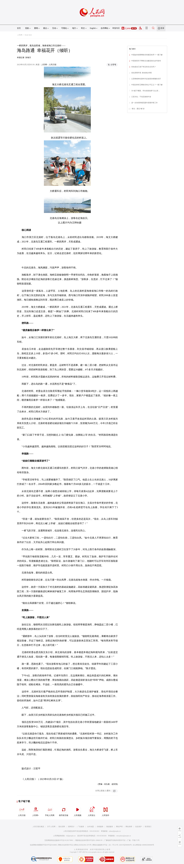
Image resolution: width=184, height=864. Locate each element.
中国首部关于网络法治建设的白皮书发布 (146, 61)
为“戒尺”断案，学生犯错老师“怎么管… (145, 91)
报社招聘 (61, 826)
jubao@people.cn (115, 831)
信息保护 (138, 826)
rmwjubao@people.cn (123, 836)
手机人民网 (49, 811)
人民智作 (105, 811)
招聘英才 (71, 826)
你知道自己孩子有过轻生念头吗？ (143, 67)
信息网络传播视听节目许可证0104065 (43, 845)
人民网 (19, 35)
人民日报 (22, 811)
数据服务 (109, 826)
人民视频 (77, 811)
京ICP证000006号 (125, 845)
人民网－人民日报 (48, 65)
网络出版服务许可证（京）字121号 (105, 845)
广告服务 (81, 826)
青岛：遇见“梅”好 (138, 109)
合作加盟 (90, 826)
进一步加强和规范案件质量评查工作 (144, 103)
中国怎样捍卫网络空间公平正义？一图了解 (147, 85)
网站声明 (119, 826)
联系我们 (148, 826)
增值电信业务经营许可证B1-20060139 (88, 840)
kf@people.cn (71, 836)
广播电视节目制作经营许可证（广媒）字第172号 (122, 840)
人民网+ (36, 811)
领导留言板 (63, 811)
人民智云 (91, 811)
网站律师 (129, 826)
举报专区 (116, 28)
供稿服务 (100, 826)
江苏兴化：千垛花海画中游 (141, 97)
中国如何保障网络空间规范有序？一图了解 (147, 55)
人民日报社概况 (38, 826)
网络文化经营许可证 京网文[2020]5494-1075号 (75, 845)
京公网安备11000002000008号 (143, 845)
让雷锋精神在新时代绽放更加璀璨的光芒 (146, 79)
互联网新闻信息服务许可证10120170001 (58, 840)
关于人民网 (51, 826)
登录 (162, 28)
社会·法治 (28, 35)
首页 (19, 28)
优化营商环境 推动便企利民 (141, 73)
